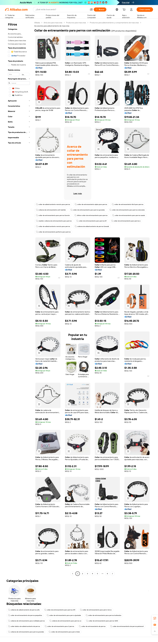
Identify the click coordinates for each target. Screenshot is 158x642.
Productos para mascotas (76, 23)
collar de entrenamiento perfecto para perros (53, 232)
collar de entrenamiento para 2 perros (59, 626)
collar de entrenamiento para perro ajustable (64, 615)
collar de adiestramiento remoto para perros (53, 204)
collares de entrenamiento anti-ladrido (51, 210)
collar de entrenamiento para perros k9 (91, 221)
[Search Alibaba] (62, 9)
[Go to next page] (112, 573)
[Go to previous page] (72, 573)
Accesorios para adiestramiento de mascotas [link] (51, 26)
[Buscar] (100, 10)
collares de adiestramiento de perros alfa (24, 610)
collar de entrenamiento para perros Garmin (53, 215)
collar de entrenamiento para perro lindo (64, 632)
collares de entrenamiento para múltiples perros (26, 621)
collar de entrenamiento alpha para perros (91, 204)
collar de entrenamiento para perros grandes (87, 210)
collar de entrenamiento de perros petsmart (127, 626)
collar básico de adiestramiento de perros (24, 626)
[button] (91, 9)
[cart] (124, 10)
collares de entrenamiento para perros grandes (26, 632)
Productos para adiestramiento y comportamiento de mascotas (114, 23)
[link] (155, 618)
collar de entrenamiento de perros (92, 626)
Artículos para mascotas (53, 23)
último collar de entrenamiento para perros (90, 215)
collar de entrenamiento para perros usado (128, 215)
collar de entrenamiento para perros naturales (127, 210)
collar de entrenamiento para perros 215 (59, 610)
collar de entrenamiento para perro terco (96, 610)
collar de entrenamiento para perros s (125, 221)
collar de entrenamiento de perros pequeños (25, 615)
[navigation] (18, 298)
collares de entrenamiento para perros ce (65, 621)
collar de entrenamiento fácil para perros (127, 204)
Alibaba (37, 23)
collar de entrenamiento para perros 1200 (102, 621)
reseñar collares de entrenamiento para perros (54, 221)
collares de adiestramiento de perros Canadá (92, 226)
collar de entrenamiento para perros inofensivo (103, 615)
